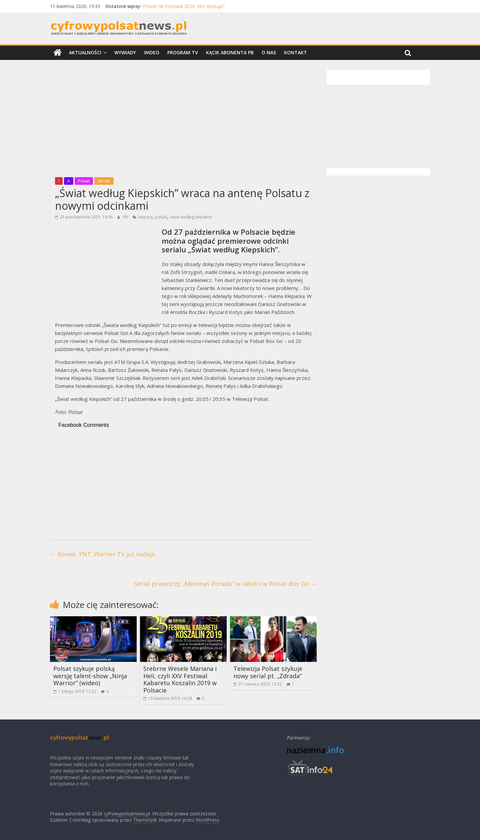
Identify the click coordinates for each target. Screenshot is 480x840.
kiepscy (145, 217)
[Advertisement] (183, 121)
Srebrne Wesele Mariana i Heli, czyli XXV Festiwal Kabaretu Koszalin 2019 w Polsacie (180, 679)
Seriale (104, 181)
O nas (269, 52)
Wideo (151, 52)
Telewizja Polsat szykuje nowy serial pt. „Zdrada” (267, 672)
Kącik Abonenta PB (230, 52)
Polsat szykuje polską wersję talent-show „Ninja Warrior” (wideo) (90, 676)
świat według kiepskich (191, 217)
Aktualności (85, 52)
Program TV (182, 52)
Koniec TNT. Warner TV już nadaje (102, 554)
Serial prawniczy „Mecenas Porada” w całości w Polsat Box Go (225, 584)
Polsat (84, 181)
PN (126, 217)
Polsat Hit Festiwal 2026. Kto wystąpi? (184, 6)
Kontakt (295, 52)
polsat (161, 217)
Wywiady (125, 52)
